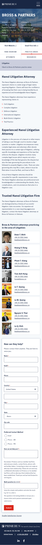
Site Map (35, 534)
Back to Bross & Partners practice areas (17, 67)
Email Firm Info (30, 45)
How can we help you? (11, 449)
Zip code (7, 422)
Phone (6, 375)
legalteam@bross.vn (22, 240)
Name (6, 356)
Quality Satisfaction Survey (12, 515)
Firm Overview (10, 52)
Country (6, 385)
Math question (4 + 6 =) (11, 482)
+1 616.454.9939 (22, 534)
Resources (31, 57)
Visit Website (10, 45)
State (5, 412)
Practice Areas (31, 52)
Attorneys (10, 57)
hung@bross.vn (27, 27)
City (5, 402)
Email (5, 365)
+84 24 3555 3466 (21, 237)
